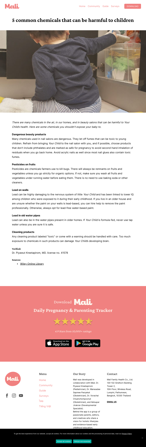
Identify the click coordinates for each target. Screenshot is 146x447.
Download (133, 6)
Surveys (115, 6)
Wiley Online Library (32, 263)
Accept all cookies (64, 441)
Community (94, 6)
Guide (105, 6)
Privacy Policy (127, 434)
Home (82, 6)
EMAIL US (111, 402)
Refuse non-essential (82, 441)
